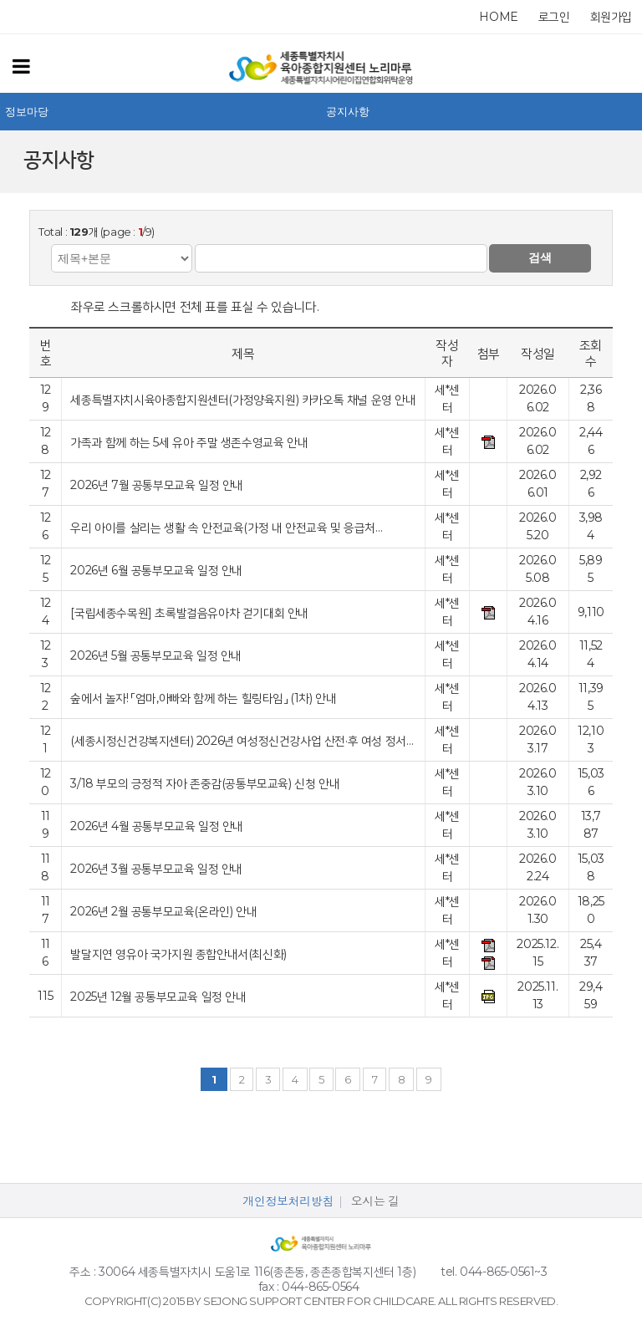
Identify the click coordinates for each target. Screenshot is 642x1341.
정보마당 (26, 111)
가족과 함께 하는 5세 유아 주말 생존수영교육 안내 (189, 442)
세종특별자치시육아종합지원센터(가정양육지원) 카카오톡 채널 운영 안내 (242, 399)
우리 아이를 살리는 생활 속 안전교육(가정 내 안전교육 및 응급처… (226, 527)
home (498, 16)
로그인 (554, 16)
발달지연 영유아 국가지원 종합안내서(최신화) (178, 953)
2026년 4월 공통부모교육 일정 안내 (156, 825)
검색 (540, 257)
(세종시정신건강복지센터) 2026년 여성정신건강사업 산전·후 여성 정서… (241, 740)
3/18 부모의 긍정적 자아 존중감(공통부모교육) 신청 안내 (204, 783)
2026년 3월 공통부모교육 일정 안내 (156, 868)
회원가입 (611, 16)
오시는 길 (375, 1201)
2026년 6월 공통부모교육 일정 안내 (156, 570)
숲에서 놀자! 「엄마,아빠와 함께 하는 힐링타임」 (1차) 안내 (203, 698)
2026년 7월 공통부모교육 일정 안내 (156, 484)
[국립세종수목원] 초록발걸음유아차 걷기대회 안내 (189, 612)
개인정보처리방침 (288, 1201)
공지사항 (347, 111)
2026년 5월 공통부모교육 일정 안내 (156, 655)
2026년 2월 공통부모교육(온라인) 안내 (163, 911)
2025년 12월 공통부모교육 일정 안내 (158, 996)
